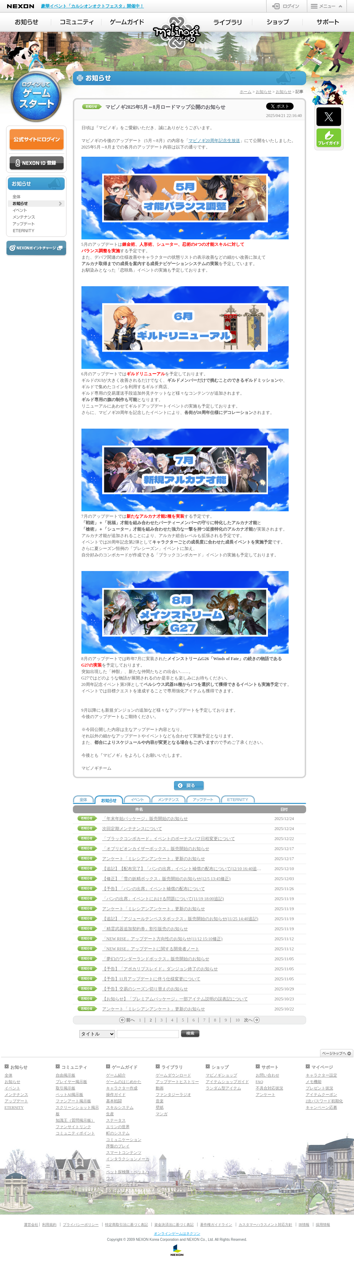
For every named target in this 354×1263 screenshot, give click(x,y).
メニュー (326, 6)
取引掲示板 (65, 1088)
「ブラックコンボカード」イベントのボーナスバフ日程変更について (168, 838)
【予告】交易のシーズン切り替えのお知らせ (145, 988)
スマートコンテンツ (123, 1152)
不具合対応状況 (269, 1088)
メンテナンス (16, 1094)
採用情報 (323, 1225)
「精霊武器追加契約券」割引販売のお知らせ (145, 928)
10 (237, 1020)
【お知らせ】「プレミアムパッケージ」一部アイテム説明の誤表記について (175, 998)
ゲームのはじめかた (123, 1081)
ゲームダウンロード (173, 1075)
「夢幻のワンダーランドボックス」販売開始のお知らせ (155, 958)
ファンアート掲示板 (73, 1101)
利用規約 (49, 1225)
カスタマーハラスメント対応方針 (265, 1225)
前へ (130, 1020)
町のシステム (118, 1133)
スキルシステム (120, 1107)
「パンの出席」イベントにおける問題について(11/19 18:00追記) (163, 898)
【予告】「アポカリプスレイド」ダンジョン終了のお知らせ (160, 968)
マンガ (162, 1114)
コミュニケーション (123, 1139)
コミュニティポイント (75, 1133)
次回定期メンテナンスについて (132, 828)
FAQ (259, 1081)
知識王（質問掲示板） (75, 1120)
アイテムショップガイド (227, 1081)
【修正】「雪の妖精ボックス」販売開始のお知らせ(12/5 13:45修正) (166, 878)
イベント (12, 1088)
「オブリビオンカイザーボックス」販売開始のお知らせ (155, 848)
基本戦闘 (114, 1101)
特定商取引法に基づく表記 (126, 1225)
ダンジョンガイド (122, 1184)
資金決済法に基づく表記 (174, 1225)
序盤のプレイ (118, 1146)
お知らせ (263, 91)
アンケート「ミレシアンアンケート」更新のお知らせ (153, 858)
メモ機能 (313, 1081)
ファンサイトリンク (73, 1127)
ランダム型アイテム (223, 1088)
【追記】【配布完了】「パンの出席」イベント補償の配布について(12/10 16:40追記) (182, 868)
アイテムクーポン (321, 1094)
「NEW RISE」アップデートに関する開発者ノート (150, 948)
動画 (160, 1088)
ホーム (245, 91)
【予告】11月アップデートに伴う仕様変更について (151, 978)
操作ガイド (116, 1094)
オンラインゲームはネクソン (177, 1233)
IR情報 (304, 1225)
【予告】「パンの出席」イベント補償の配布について (153, 888)
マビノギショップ (221, 1075)
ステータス (116, 1120)
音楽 (160, 1101)
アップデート (16, 1101)
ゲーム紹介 (116, 1075)
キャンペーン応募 (321, 1107)
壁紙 (160, 1107)
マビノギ (177, 33)
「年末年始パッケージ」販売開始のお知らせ (145, 818)
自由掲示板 (65, 1075)
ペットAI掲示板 (70, 1094)
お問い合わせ (267, 1075)
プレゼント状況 (319, 1088)
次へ (248, 1020)
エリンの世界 (118, 1127)
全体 (9, 1075)
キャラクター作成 (122, 1088)
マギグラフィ (118, 1191)
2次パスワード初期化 (324, 1101)
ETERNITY (14, 1107)
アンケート (265, 1094)
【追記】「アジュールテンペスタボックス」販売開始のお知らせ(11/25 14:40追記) (180, 918)
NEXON (20, 6)
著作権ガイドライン (216, 1225)
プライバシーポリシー (81, 1225)
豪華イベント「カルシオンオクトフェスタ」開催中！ (92, 6)
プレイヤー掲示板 (71, 1081)
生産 (110, 1114)
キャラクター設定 (321, 1075)
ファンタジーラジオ (173, 1094)
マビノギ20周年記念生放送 (214, 140)
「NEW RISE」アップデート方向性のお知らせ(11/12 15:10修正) (162, 938)
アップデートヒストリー (177, 1081)
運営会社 (31, 1225)
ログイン (286, 6)
